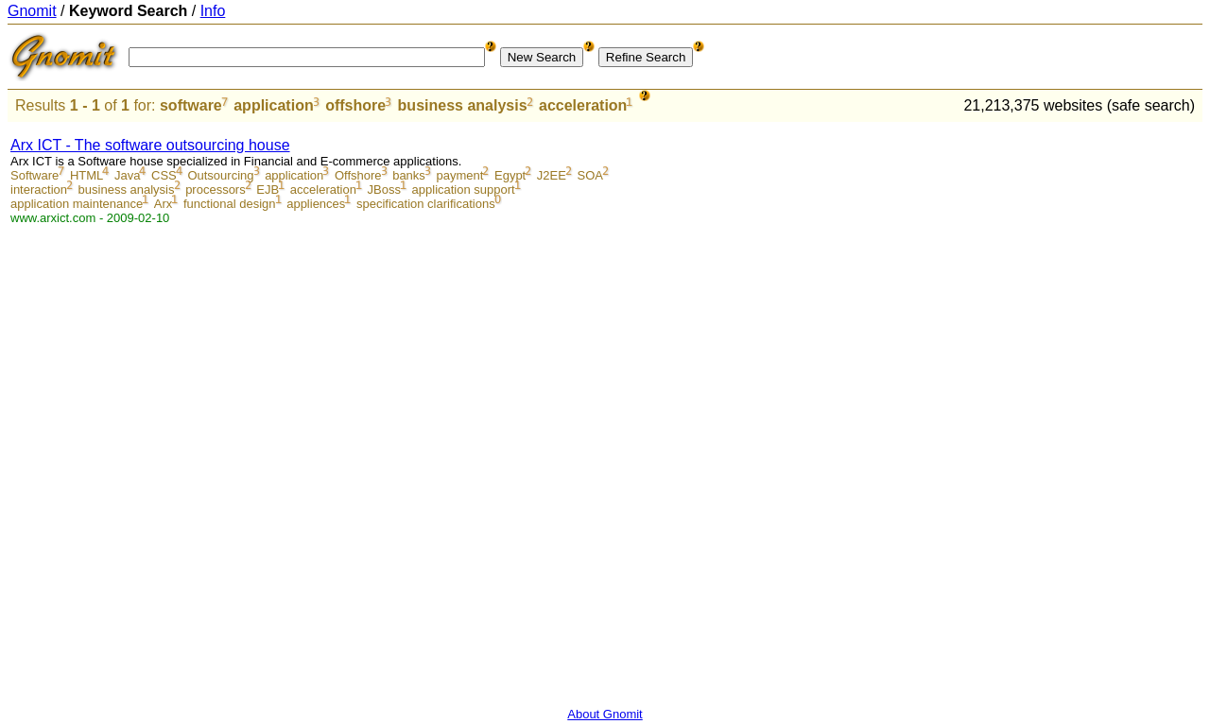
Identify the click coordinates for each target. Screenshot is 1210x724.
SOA (590, 175)
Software (34, 175)
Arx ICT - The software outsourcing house (150, 145)
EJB (267, 189)
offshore (355, 105)
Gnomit (32, 11)
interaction (38, 189)
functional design (229, 204)
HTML (86, 175)
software (191, 105)
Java (127, 175)
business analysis (462, 105)
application (273, 105)
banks (408, 175)
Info (213, 11)
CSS (164, 175)
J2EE (551, 175)
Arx (163, 204)
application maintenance (76, 204)
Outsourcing (220, 175)
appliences (315, 204)
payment (459, 175)
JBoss (384, 189)
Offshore (358, 175)
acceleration (583, 105)
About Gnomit (605, 714)
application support (463, 189)
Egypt (510, 175)
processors (215, 189)
